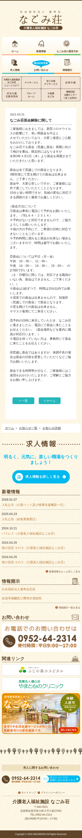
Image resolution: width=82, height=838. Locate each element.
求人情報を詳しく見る (42, 476)
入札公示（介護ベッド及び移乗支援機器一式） (34, 504)
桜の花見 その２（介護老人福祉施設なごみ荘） (34, 562)
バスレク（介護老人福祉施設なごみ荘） (29, 533)
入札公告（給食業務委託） (20, 519)
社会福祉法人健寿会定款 (18, 589)
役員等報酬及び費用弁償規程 (22, 598)
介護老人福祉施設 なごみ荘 (41, 28)
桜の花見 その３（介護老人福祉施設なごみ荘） (34, 548)
